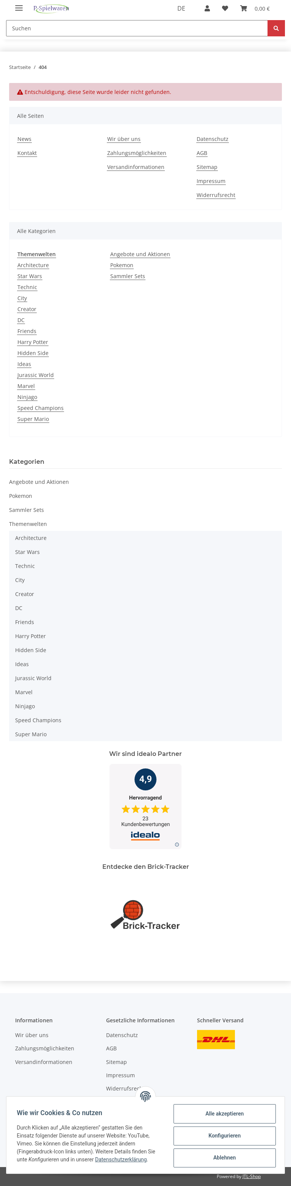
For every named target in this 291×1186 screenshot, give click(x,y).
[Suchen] (137, 28)
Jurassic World (35, 375)
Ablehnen (222, 1158)
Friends (26, 331)
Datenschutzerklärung (123, 1159)
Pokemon (121, 265)
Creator (26, 309)
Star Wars (29, 276)
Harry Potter (32, 342)
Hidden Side (32, 353)
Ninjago (27, 397)
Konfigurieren (223, 1136)
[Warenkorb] (255, 8)
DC (21, 320)
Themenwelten (28, 523)
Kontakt (27, 152)
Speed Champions (40, 408)
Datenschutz (212, 138)
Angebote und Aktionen (140, 254)
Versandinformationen (135, 167)
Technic (27, 287)
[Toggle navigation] (19, 4)
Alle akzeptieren (222, 1114)
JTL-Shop (251, 1176)
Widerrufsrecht (216, 195)
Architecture (33, 265)
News (24, 138)
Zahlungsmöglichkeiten (136, 152)
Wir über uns (124, 138)
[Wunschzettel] (225, 8)
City (22, 298)
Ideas (24, 364)
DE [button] (181, 8)
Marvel (26, 386)
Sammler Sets (127, 276)
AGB (202, 152)
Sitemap (207, 167)
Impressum (211, 181)
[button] (207, 8)
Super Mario (33, 418)
